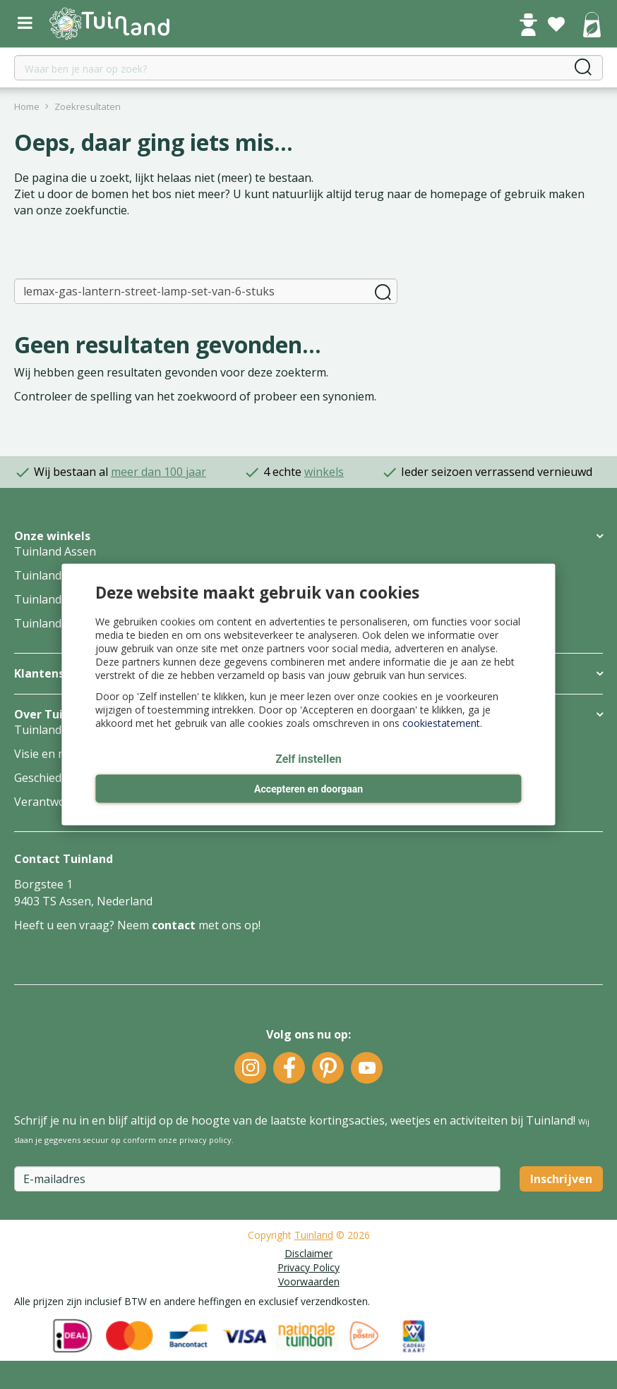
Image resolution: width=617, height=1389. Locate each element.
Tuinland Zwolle (56, 623)
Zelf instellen (308, 759)
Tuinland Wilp (51, 599)
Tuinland (313, 1235)
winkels (324, 471)
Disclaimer (308, 1253)
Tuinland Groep (55, 730)
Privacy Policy (308, 1267)
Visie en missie (52, 753)
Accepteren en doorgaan (308, 789)
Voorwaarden (309, 1281)
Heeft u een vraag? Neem (83, 925)
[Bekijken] (591, 26)
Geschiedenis (48, 777)
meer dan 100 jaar (158, 471)
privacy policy (205, 1139)
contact (174, 925)
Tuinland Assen (55, 551)
